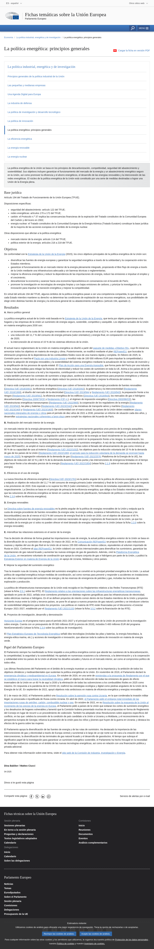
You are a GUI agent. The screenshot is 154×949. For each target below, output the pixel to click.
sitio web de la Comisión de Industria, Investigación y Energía (93, 753)
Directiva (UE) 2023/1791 (63, 479)
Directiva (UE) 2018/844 (96, 395)
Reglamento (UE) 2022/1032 (62, 449)
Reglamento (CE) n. (57, 399)
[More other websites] (139, 3)
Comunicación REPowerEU (92, 541)
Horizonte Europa (13, 620)
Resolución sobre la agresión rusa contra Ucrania (81, 695)
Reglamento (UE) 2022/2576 (86, 456)
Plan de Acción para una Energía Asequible (81, 365)
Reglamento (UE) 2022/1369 (54, 453)
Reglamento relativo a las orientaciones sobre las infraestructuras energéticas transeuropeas (92, 591)
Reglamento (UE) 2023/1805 (37, 409)
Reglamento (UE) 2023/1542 (56, 406)
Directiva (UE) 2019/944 (77, 392)
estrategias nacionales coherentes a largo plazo (40, 416)
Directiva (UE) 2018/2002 (71, 388)
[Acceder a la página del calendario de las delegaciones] (39, 856)
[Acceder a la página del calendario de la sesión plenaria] (39, 842)
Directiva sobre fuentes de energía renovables (31, 508)
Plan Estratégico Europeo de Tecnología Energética (33, 634)
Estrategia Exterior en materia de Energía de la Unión (31, 559)
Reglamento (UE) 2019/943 (106, 392)
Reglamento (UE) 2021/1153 (59, 608)
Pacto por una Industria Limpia (50, 358)
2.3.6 (42, 627)
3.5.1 (22, 591)
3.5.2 (92, 608)
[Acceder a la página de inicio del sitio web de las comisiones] (114, 825)
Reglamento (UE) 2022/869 (64, 402)
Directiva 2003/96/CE (119, 399)
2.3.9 (133, 522)
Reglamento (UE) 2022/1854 (75, 463)
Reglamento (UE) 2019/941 (27, 395)
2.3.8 (12, 496)
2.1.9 (107, 463)
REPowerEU (120, 351)
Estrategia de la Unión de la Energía (46, 254)
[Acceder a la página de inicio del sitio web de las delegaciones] (39, 852)
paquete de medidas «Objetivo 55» (111, 348)
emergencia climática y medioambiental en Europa (30, 675)
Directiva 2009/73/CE (34, 399)
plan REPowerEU (43, 548)
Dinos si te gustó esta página (19, 782)
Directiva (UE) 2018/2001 (18, 388)
